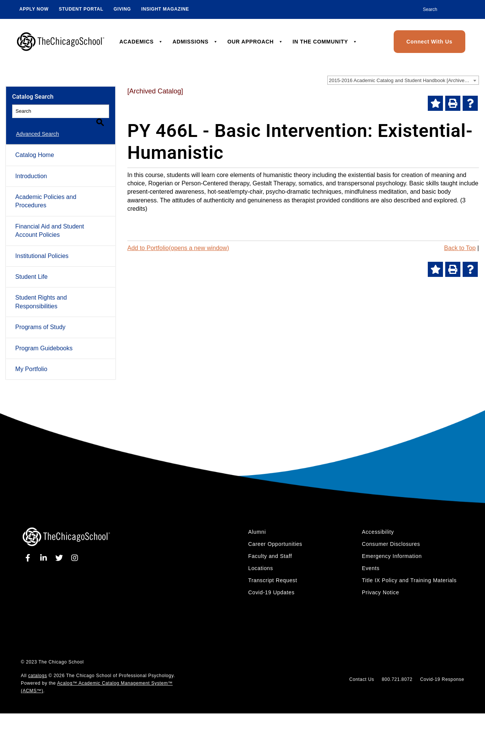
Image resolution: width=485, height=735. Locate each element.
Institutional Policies (42, 247)
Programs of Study (40, 318)
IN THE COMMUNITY (325, 41)
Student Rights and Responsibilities (41, 293)
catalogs (37, 667)
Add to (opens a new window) (178, 248)
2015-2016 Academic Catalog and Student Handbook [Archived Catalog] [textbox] (404, 80)
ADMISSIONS (195, 41)
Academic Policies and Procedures (45, 192)
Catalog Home (34, 146)
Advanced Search (33, 125)
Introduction (31, 167)
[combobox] (403, 80)
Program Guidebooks (43, 339)
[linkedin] (45, 549)
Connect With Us (429, 42)
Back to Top (460, 248)
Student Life (31, 268)
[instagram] (75, 549)
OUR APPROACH (255, 41)
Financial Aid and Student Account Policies (49, 221)
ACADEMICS (141, 41)
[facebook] (29, 549)
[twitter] (60, 549)
